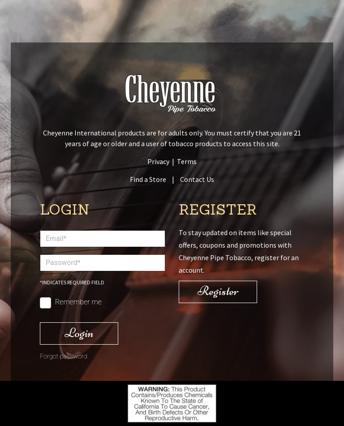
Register (218, 291)
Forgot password (63, 356)
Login (79, 333)
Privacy (158, 161)
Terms (187, 161)
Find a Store (148, 179)
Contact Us (197, 179)
